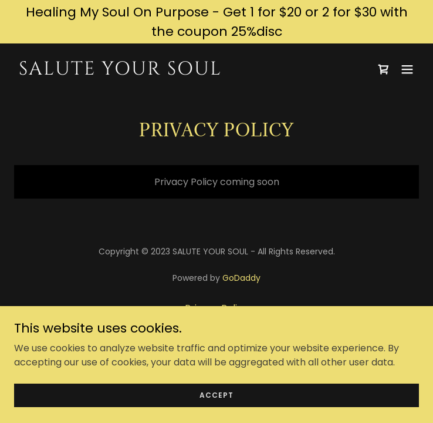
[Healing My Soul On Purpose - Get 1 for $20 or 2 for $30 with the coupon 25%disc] (216, 21)
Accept (216, 395)
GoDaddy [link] (241, 278)
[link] (156, 71)
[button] (407, 69)
